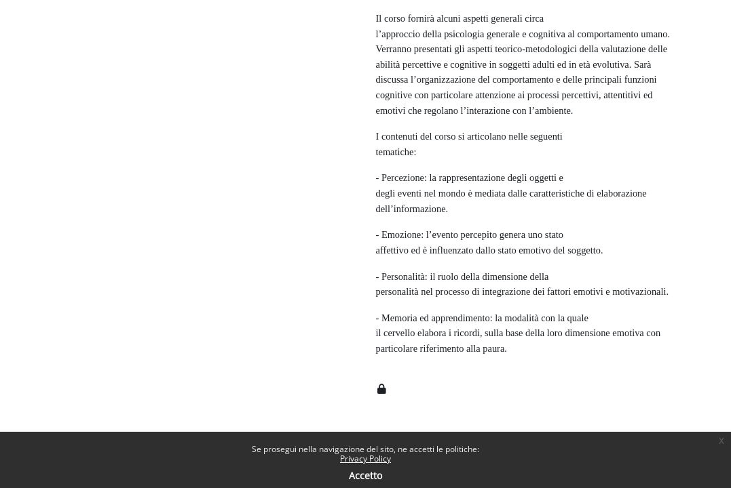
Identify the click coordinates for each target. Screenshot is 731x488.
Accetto (365, 475)
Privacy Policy (365, 458)
